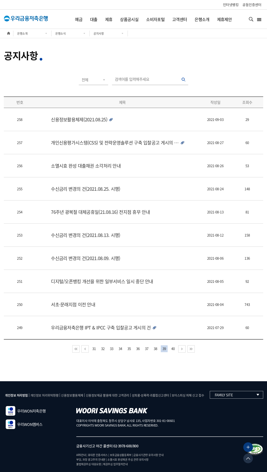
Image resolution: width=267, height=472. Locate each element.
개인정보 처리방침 (16, 395)
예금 (78, 19)
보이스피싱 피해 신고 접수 (188, 395)
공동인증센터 (251, 4)
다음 (182, 349)
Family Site (237, 394)
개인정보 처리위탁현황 (44, 395)
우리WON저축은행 (26, 411)
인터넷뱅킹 (231, 4)
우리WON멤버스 (24, 424)
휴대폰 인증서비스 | (98, 455)
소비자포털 (155, 19)
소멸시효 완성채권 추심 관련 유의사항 (128, 459)
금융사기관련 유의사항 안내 (148, 455)
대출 (93, 19)
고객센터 (179, 19)
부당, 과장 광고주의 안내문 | (91, 459)
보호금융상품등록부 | (121, 455)
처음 (76, 349)
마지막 (191, 349)
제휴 (109, 19)
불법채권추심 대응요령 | (89, 464)
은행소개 (202, 19)
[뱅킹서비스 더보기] (248, 447)
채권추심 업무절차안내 (115, 464)
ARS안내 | (81, 455)
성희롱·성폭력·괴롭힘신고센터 (150, 395)
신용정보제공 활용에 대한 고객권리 (107, 395)
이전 (85, 349)
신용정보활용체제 (72, 395)
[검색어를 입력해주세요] (150, 79)
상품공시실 (129, 19)
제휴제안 (224, 19)
